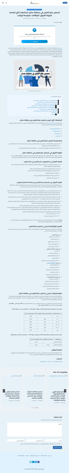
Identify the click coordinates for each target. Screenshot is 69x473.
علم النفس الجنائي (51, 263)
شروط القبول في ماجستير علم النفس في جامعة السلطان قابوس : (42, 107)
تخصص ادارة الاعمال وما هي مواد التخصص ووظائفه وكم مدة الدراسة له (12, 394)
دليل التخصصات (39, 9)
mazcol (49, 362)
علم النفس (59, 48)
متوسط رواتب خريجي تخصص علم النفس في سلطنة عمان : (46, 111)
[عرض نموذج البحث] (6, 3)
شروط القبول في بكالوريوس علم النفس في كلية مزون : (44, 106)
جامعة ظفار (57, 134)
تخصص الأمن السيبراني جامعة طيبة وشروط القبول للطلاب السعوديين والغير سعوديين (58, 395)
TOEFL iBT (55, 216)
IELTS (56, 214)
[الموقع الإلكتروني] (15, 440)
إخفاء (52, 97)
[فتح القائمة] (3, 3)
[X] (36, 462)
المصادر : (54, 114)
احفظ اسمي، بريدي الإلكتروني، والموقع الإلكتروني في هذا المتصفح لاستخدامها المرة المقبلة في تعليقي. (40, 443)
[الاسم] (53, 440)
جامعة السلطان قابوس (55, 129)
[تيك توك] (31, 462)
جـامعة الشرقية (56, 131)
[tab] (37, 407)
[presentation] (57, 381)
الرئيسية (27, 456)
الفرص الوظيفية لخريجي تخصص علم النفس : (49, 109)
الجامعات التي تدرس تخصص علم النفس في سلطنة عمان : (46, 100)
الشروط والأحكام (21, 456)
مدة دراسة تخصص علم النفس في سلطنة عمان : (48, 102)
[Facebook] (38, 462)
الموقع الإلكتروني (20, 441)
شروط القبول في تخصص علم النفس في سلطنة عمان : (47, 104)
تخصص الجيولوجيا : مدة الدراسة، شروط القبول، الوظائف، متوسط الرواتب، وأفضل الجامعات (34, 395)
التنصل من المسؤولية (34, 456)
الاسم (59, 441)
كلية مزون (58, 136)
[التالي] (4, 390)
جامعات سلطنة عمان (50, 123)
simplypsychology (58, 362)
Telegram (65, 3)
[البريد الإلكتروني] (34, 440)
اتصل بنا (49, 456)
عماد (42, 18)
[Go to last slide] (65, 390)
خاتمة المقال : (55, 113)
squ (52, 362)
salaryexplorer (43, 362)
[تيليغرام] (33, 462)
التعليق (59, 424)
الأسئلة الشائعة (43, 456)
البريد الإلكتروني (39, 441)
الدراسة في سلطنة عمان (31, 9)
